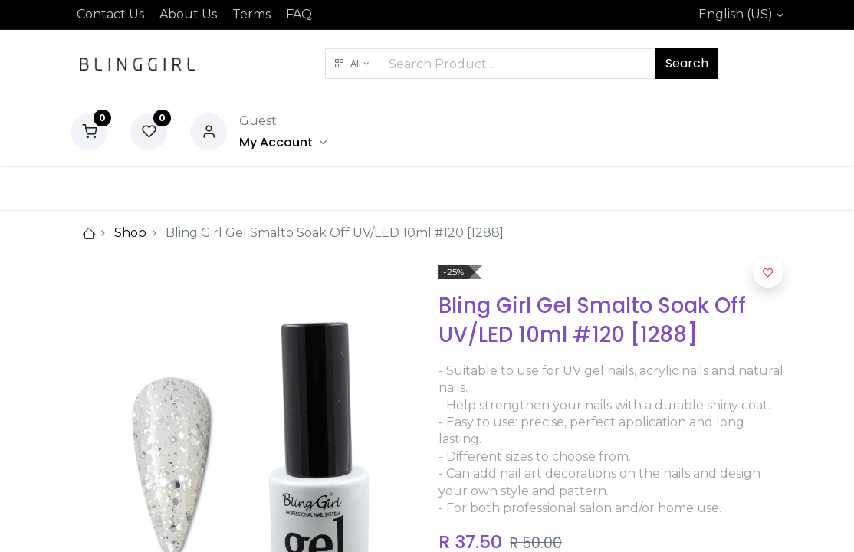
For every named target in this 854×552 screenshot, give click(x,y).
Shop (130, 232)
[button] (352, 63)
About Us (188, 14)
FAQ (299, 14)
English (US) (735, 14)
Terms (251, 14)
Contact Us (110, 14)
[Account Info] (283, 142)
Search (686, 63)
